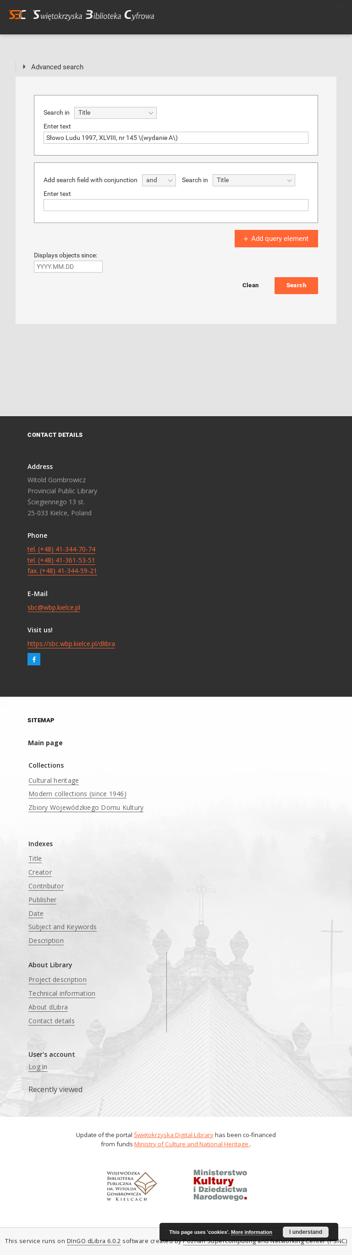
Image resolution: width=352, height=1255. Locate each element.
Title (35, 858)
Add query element (275, 238)
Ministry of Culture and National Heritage (192, 1144)
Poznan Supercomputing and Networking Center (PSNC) (265, 1241)
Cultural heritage (53, 780)
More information (251, 1232)
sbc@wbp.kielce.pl (54, 607)
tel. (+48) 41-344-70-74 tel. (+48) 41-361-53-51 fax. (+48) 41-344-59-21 (62, 560)
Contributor (46, 885)
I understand (305, 1232)
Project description (57, 979)
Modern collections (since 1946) (77, 793)
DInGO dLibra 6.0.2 (94, 1241)
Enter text (57, 126)
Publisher (42, 899)
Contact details (51, 1020)
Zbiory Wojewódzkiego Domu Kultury (85, 807)
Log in (38, 1066)
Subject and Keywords (62, 926)
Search (296, 285)
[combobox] (115, 113)
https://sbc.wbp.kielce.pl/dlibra (71, 643)
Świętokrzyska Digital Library (174, 1135)
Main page (45, 742)
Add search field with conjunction (91, 180)
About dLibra (48, 1007)
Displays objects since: (65, 255)
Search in (57, 112)
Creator (40, 872)
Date (36, 913)
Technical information (61, 993)
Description (46, 940)
